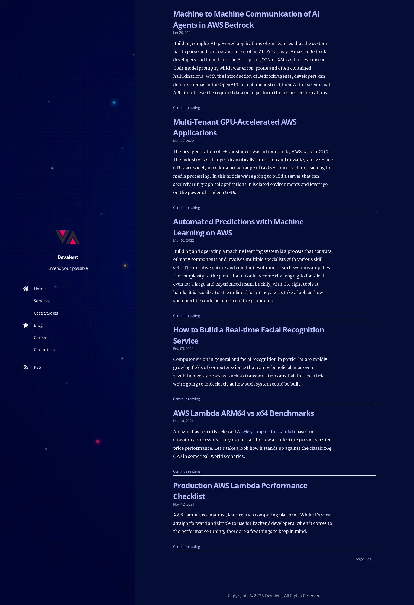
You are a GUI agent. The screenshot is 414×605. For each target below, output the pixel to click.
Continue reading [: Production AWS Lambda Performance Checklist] (186, 546)
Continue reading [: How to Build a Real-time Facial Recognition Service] (186, 398)
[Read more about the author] (68, 237)
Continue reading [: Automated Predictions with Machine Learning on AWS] (186, 315)
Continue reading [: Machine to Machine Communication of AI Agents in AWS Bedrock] (186, 107)
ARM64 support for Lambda (266, 432)
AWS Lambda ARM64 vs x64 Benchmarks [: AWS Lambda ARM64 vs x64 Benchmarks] (243, 413)
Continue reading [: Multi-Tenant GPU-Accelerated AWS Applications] (186, 207)
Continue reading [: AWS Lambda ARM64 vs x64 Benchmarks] (186, 471)
